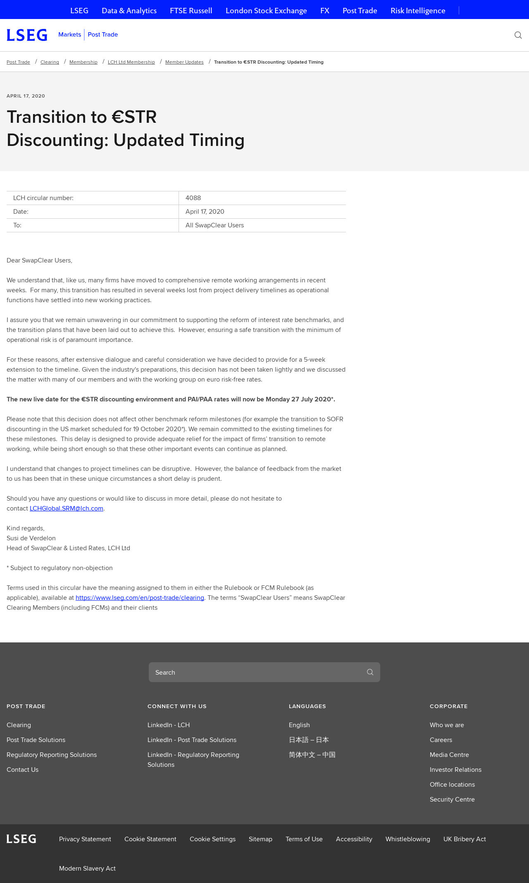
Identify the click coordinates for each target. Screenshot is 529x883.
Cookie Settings (213, 839)
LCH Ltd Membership (131, 61)
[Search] (518, 35)
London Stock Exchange (266, 10)
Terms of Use (304, 839)
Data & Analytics (129, 10)
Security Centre (452, 799)
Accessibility (354, 839)
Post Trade (360, 10)
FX (324, 10)
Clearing (50, 61)
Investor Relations (455, 769)
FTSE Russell (191, 10)
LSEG (79, 10)
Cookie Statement (150, 839)
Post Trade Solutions (36, 740)
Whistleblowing (408, 839)
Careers (441, 740)
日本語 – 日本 (309, 740)
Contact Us (22, 769)
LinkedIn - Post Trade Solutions (192, 740)
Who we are (447, 725)
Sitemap (260, 839)
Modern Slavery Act (87, 868)
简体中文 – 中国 (312, 754)
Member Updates (184, 61)
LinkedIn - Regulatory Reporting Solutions (193, 759)
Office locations (452, 784)
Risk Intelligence (418, 10)
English (299, 725)
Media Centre (449, 754)
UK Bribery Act (464, 839)
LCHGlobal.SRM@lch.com (66, 508)
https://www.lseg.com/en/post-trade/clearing (140, 597)
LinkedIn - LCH (169, 725)
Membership (83, 61)
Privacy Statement (85, 839)
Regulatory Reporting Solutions (52, 754)
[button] (53, 706)
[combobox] (254, 672)
